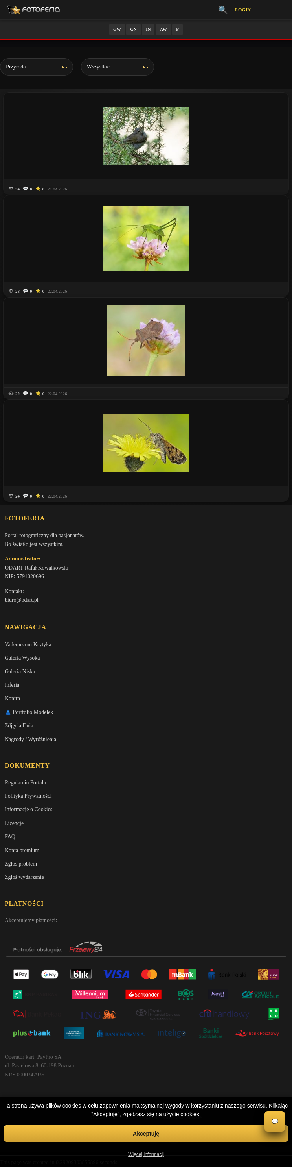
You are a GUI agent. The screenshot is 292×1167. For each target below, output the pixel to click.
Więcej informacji (146, 1154)
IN (148, 29)
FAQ (10, 837)
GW (117, 29)
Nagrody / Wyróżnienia (30, 739)
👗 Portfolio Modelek (29, 712)
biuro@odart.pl (22, 600)
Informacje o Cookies (28, 809)
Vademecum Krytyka (28, 644)
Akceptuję (146, 1133)
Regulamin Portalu (25, 783)
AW (163, 29)
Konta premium (22, 850)
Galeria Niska (20, 672)
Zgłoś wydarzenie (24, 877)
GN (133, 29)
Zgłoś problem (21, 864)
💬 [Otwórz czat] (275, 1121)
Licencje (14, 823)
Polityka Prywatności (28, 796)
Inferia (12, 685)
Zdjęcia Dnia (19, 726)
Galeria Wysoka (22, 658)
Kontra (12, 698)
